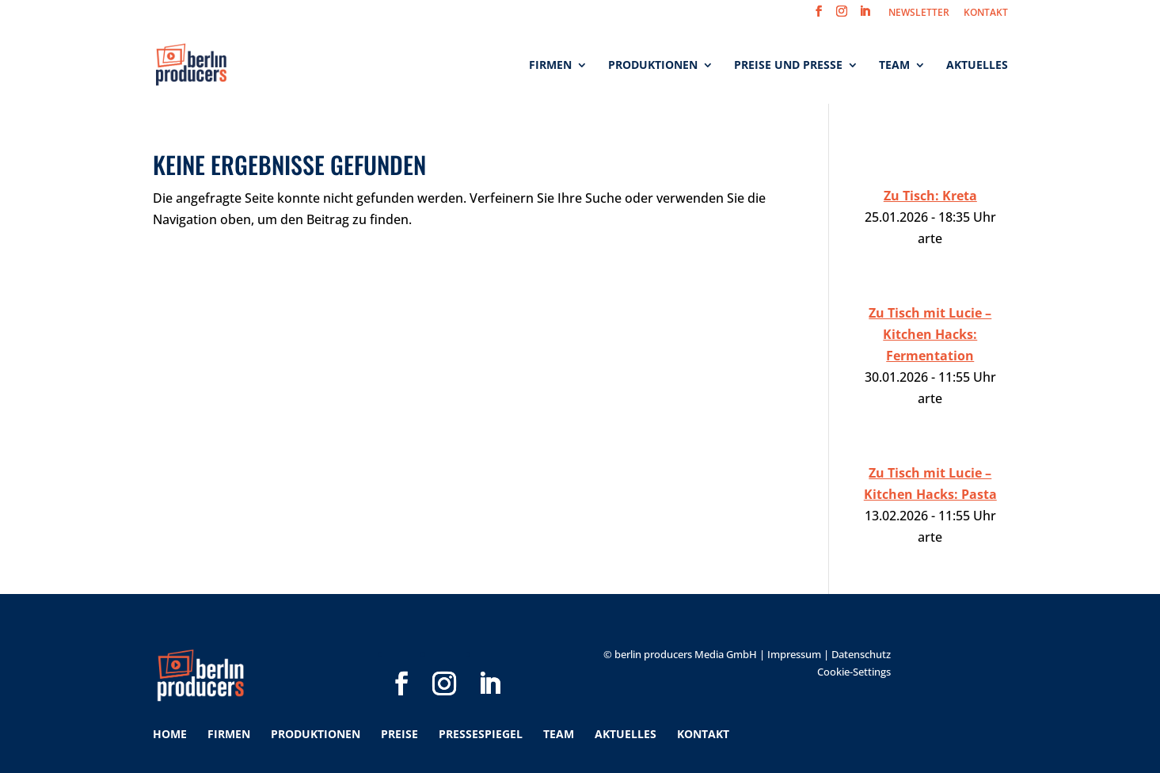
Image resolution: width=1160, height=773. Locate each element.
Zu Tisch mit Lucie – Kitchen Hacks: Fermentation (930, 334)
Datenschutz (861, 654)
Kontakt (703, 733)
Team (894, 65)
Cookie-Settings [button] (854, 671)
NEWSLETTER (918, 13)
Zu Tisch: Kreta (930, 195)
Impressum (794, 654)
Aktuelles (977, 65)
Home (170, 733)
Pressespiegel (481, 733)
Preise (399, 733)
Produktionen (653, 65)
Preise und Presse (788, 65)
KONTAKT (986, 13)
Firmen (550, 65)
